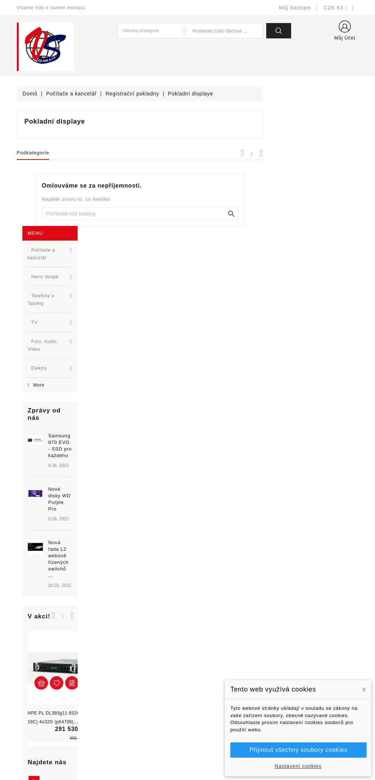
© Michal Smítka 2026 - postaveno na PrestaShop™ (188, 755)
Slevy (111, 642)
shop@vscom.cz (46, 697)
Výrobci (114, 675)
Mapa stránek (209, 719)
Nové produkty (122, 653)
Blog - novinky (122, 686)
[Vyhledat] (235, 213)
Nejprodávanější (125, 664)
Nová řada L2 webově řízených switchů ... (72, 361)
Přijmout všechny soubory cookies (298, 750)
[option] (59, 324)
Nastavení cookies (298, 766)
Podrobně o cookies (217, 697)
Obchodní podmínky (217, 675)
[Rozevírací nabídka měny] (335, 7)
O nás (200, 686)
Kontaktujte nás (212, 708)
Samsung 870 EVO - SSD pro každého (70, 273)
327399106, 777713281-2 (57, 686)
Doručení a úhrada (216, 642)
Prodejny (204, 730)
